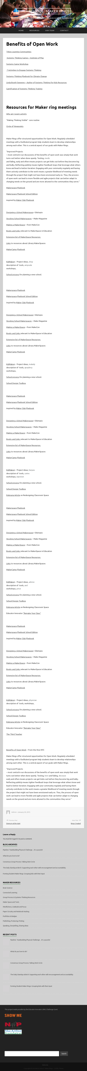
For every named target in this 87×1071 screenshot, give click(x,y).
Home (21, 30)
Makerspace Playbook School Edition (22, 194)
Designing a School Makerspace (19, 212)
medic (47, 158)
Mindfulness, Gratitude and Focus (14, 907)
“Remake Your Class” (32, 613)
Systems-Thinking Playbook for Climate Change (26, 76)
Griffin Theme (58, 1068)
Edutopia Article (13, 495)
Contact (64, 30)
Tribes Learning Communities (18, 52)
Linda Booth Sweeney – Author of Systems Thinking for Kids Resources (36, 82)
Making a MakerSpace (15, 225)
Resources (34, 30)
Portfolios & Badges (10, 916)
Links (8, 243)
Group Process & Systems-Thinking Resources (19, 897)
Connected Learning (10, 893)
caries (27, 473)
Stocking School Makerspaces (19, 219)
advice (31, 582)
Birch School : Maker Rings (43, 11)
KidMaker (10, 262)
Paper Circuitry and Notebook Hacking (16, 911)
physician (33, 700)
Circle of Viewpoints (14, 126)
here (47, 776)
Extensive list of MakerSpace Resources (23, 237)
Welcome (45, 1065)
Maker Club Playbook (25, 200)
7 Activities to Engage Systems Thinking (23, 70)
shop (31, 262)
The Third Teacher (14, 734)
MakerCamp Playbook (15, 249)
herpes (32, 470)
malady (32, 364)
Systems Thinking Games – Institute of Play (25, 58)
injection (20, 477)
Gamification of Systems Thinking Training (24, 89)
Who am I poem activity (16, 114)
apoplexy (28, 367)
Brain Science (7, 888)
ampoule (28, 265)
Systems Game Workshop (17, 64)
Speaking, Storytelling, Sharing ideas (15, 926)
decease (62, 776)
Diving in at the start (13, 823)
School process (12, 274)
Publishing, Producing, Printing (13, 921)
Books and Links (13, 231)
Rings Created (76, 823)
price (19, 589)
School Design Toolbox (16, 383)
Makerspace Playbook (15, 188)
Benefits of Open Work (16, 750)
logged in (15, 839)
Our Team (49, 30)
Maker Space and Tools (11, 902)
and (26, 585)
